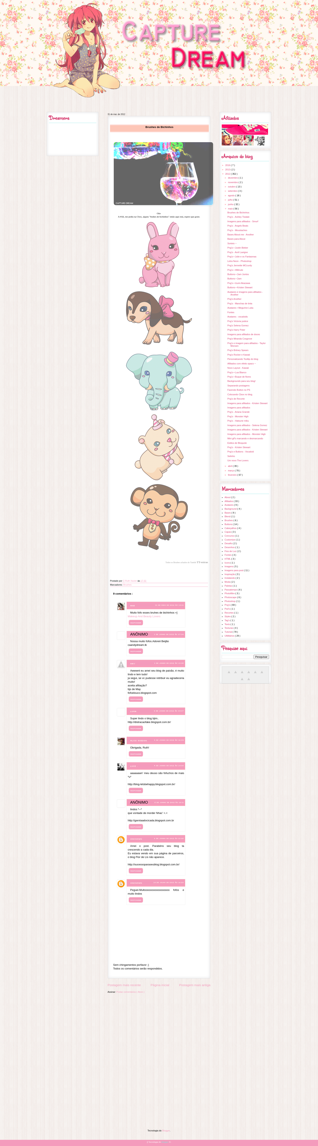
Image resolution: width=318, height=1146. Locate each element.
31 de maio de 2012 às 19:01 (169, 605)
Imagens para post (234, 570)
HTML (228, 559)
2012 (228, 174)
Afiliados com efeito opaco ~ (241, 363)
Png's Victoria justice (237, 321)
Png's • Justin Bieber (237, 247)
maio (230, 208)
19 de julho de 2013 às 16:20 (168, 882)
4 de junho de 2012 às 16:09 (169, 740)
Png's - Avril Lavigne (237, 252)
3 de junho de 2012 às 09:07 (169, 711)
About (228, 497)
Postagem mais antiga (194, 985)
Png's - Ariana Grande (238, 412)
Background (231, 509)
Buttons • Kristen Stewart (239, 287)
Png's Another (234, 299)
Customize (230, 539)
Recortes (229, 612)
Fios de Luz (231, 551)
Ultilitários (230, 636)
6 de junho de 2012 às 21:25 (169, 838)
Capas (228, 532)
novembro (233, 182)
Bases (228, 512)
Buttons (229, 524)
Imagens (229, 566)
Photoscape (231, 597)
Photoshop (230, 601)
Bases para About (236, 239)
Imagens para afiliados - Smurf (242, 221)
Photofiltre (230, 593)
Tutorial (229, 632)
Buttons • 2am (234, 278)
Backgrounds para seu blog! (241, 381)
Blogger (166, 1130)
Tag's (227, 620)
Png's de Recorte (236, 398)
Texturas (229, 628)
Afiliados (229, 501)
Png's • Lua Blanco (236, 372)
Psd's (228, 609)
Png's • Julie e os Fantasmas (241, 256)
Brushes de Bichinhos (238, 212)
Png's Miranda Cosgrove (239, 338)
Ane (132, 605)
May (132, 663)
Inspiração (230, 574)
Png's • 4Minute (235, 270)
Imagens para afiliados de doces (243, 334)
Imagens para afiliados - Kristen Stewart (247, 403)
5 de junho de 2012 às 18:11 (169, 802)
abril (230, 466)
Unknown (136, 839)
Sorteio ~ (231, 243)
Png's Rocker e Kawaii (238, 354)
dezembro (233, 178)
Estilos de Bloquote (237, 443)
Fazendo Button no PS (238, 390)
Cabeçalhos (231, 528)
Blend (228, 516)
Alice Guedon (138, 740)
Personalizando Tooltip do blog (242, 359)
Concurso (230, 536)
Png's (228, 605)
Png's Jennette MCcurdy (239, 265)
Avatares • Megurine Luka (240, 308)
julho (230, 200)
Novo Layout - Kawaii (238, 368)
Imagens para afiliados (238, 407)
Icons (228, 562)
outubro (232, 186)
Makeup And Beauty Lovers (144, 616)
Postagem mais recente (124, 985)
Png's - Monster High (237, 416)
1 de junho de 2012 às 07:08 (169, 634)
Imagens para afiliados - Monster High (246, 434)
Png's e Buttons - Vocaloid (240, 451)
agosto (231, 195)
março (231, 470)
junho (231, 204)
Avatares (229, 505)
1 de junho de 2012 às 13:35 (169, 663)
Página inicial (160, 985)
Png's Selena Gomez (237, 325)
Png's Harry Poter (236, 330)
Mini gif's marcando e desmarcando (245, 438)
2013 (228, 169)
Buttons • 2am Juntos (238, 274)
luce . (134, 766)
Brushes (127, 584)
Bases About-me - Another (240, 234)
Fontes (230, 312)
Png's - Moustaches (237, 230)
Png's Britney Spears (237, 350)
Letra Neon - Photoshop (239, 261)
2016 (228, 165)
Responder (135, 623)
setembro (233, 191)
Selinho (231, 456)
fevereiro (232, 475)
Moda (228, 582)
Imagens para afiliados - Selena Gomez (247, 425)
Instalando (230, 578)
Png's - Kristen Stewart (238, 447)
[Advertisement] (159, 1024)
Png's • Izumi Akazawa (238, 283)
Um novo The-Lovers (237, 460)
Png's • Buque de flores (239, 376)
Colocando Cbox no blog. (240, 394)
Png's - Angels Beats (237, 225)
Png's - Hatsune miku (238, 421)
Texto (228, 624)
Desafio (229, 543)
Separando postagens (238, 385)
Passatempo (231, 589)
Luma (133, 711)
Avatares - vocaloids (237, 316)
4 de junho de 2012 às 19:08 (169, 766)
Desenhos (230, 547)
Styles (228, 616)
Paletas (229, 586)
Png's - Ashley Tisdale (238, 217)
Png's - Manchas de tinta (239, 303)
